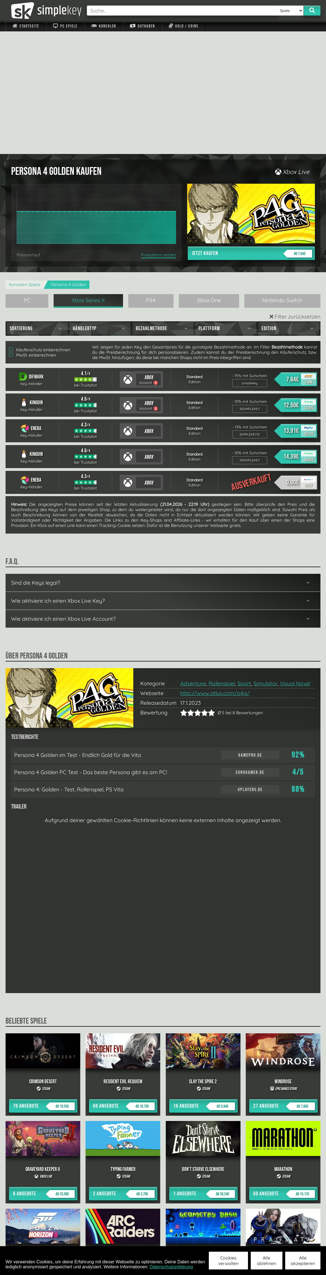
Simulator (265, 560)
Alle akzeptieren (303, 1260)
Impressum (29, 1239)
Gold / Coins (184, 26)
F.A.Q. (129, 1239)
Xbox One (209, 177)
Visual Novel (295, 560)
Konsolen (103, 26)
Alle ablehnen (266, 1260)
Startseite (25, 26)
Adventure (193, 560)
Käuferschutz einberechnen (39, 227)
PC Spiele (65, 26)
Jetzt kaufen (252, 131)
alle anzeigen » (163, 1178)
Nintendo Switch (282, 177)
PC (27, 177)
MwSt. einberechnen (32, 232)
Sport (244, 560)
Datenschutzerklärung (171, 1266)
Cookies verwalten (228, 1260)
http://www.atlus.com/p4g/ (215, 570)
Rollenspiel (222, 560)
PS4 (151, 177)
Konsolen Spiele (24, 162)
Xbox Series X (88, 177)
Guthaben (142, 26)
